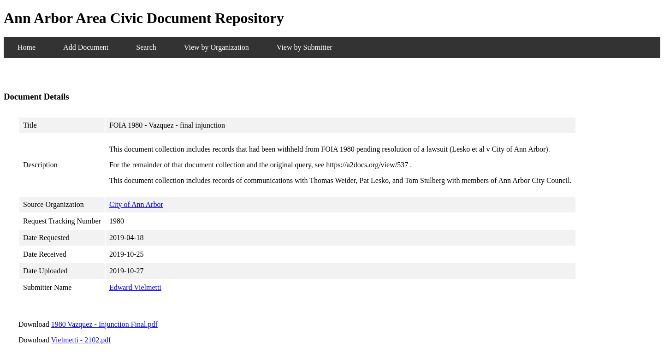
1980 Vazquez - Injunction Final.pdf (104, 324)
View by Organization (216, 47)
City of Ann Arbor (136, 204)
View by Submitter (304, 47)
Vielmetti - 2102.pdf (81, 340)
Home (27, 47)
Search (146, 47)
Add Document (85, 47)
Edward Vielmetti (135, 287)
